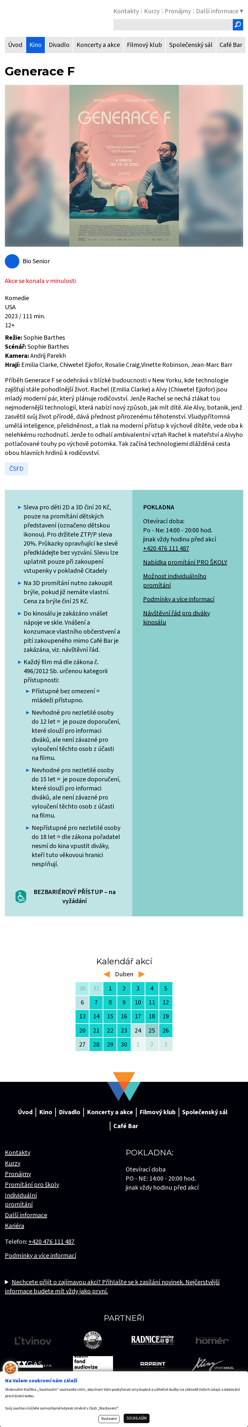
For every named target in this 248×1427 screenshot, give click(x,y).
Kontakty (17, 1152)
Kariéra (14, 1225)
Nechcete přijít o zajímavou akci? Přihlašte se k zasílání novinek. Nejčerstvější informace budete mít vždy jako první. (112, 1287)
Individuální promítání (21, 1200)
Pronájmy (18, 1174)
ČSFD (16, 468)
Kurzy (12, 1163)
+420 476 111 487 (166, 548)
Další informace (26, 1215)
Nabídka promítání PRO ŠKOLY (185, 562)
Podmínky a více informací (178, 599)
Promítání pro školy (32, 1184)
